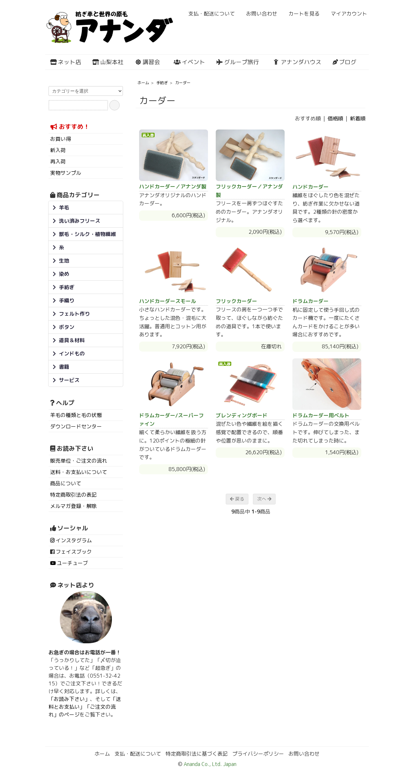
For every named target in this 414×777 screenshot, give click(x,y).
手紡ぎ (162, 82)
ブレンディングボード (241, 415)
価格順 (335, 118)
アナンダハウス (297, 62)
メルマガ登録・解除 (73, 506)
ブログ (344, 62)
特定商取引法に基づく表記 (197, 753)
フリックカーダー (236, 301)
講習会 (147, 62)
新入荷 (58, 150)
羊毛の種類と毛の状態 (76, 415)
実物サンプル (65, 172)
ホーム (143, 82)
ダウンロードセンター (76, 426)
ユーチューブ (72, 563)
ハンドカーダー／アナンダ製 (172, 186)
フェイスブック (74, 551)
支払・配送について (208, 13)
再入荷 (58, 161)
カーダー (183, 82)
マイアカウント (345, 13)
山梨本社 (108, 62)
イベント (189, 62)
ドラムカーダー (310, 301)
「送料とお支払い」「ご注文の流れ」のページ (85, 706)
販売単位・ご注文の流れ (78, 460)
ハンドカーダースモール (167, 301)
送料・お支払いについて (78, 472)
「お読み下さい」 (69, 699)
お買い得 (60, 138)
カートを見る (301, 13)
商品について (65, 483)
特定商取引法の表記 (73, 494)
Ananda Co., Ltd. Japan (209, 764)
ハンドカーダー (310, 186)
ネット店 (65, 62)
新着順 (357, 118)
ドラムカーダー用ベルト (320, 415)
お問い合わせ (258, 13)
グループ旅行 (237, 62)
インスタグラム (74, 540)
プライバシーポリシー (258, 753)
